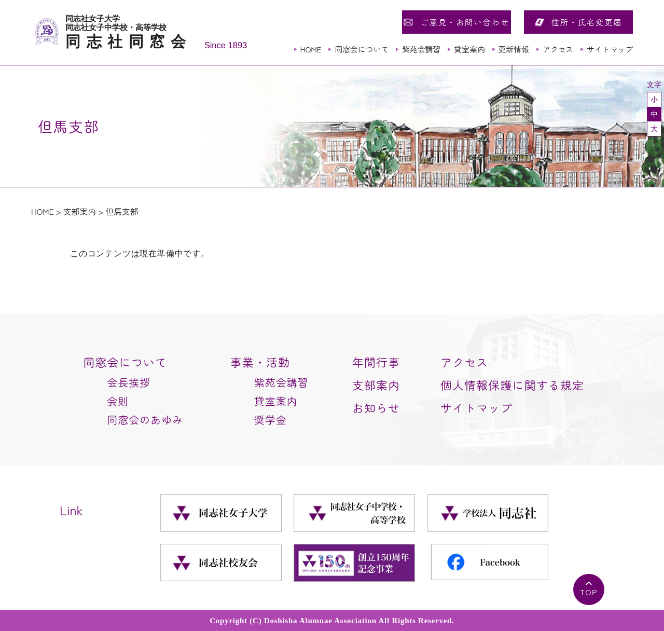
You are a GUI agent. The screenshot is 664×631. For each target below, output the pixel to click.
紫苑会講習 (421, 49)
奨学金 (270, 419)
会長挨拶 (128, 382)
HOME (310, 49)
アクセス (558, 49)
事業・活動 (260, 361)
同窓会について (362, 49)
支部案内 (79, 211)
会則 (118, 400)
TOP (589, 591)
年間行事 (376, 361)
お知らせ (376, 407)
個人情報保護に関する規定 (512, 384)
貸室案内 (469, 49)
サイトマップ (610, 49)
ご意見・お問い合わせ (464, 22)
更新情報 (513, 49)
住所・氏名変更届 (586, 22)
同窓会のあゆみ (145, 419)
